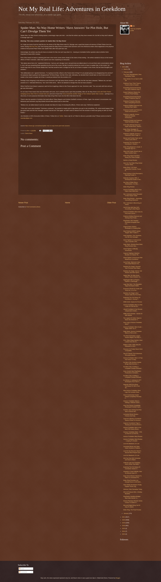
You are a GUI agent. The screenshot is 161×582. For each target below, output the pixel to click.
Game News (28, 133)
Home (67, 203)
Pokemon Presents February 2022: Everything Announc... (132, 101)
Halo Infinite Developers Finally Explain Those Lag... (132, 485)
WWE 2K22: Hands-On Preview (132, 302)
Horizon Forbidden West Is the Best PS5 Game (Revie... (132, 428)
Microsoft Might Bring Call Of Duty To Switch (131, 506)
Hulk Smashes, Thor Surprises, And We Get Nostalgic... (132, 236)
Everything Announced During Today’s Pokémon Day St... (132, 97)
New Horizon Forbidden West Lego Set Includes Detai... (132, 391)
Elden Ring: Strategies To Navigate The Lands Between (132, 130)
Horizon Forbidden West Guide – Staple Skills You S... (133, 327)
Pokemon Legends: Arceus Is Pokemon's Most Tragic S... (132, 134)
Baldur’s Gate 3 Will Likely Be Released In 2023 (132, 345)
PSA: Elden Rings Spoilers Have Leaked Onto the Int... (132, 341)
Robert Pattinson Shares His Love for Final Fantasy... (131, 93)
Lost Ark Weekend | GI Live (131, 443)
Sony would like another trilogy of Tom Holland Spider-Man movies (83, 94)
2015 (123, 528)
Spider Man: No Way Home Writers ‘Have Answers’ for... (132, 276)
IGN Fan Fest (33, 46)
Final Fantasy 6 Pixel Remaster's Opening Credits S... (133, 174)
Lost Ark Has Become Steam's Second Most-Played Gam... (132, 451)
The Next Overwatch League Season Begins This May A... (132, 336)
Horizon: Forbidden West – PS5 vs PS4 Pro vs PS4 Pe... (132, 432)
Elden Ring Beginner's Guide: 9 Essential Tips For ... (132, 147)
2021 (123, 517)
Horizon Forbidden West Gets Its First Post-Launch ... (133, 212)
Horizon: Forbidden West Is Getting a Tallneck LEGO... (131, 401)
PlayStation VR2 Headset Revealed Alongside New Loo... (131, 222)
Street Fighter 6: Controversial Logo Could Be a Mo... (132, 240)
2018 (123, 525)
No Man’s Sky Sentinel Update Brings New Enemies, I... (132, 363)
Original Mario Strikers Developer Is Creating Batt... (132, 227)
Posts (21, 568)
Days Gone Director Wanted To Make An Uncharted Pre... (132, 476)
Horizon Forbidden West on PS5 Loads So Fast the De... (132, 305)
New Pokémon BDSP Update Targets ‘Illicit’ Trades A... (131, 231)
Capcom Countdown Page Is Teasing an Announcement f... (132, 423)
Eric (133, 26)
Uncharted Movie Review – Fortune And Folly (131, 415)
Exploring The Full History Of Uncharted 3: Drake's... (131, 143)
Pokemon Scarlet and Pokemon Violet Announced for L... (132, 110)
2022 (123, 67)
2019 (123, 523)
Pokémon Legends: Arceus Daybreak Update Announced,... (131, 116)
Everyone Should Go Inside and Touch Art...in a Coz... (132, 289)
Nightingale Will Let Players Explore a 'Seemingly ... (131, 280)
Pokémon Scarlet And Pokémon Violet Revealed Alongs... (132, 121)
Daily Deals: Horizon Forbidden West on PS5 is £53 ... (132, 332)
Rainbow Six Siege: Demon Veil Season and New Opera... (132, 271)
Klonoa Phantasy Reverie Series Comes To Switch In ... (132, 501)
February (126, 72)
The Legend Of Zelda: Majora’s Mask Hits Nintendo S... (132, 318)
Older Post (111, 203)
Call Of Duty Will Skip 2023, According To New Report (131, 208)
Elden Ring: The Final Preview (132, 510)
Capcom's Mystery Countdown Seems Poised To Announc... (132, 419)
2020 (123, 520)
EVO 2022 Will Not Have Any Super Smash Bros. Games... (132, 125)
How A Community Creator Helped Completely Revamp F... (132, 396)
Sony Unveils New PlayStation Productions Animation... (132, 371)
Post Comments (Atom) (33, 207)
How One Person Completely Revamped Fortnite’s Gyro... (132, 406)
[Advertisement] (67, 198)
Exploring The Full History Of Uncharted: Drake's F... (131, 467)
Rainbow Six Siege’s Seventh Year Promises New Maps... (132, 267)
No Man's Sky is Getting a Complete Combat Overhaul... (132, 367)
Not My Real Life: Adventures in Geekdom (71, 8)
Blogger (118, 578)
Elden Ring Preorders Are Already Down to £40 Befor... (132, 481)
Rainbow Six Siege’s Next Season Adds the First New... (132, 293)
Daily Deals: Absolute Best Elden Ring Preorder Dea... (133, 245)
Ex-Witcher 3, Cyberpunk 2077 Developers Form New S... (132, 380)
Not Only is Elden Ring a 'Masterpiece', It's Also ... (131, 183)
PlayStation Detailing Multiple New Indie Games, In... (131, 497)
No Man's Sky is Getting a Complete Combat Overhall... (132, 376)
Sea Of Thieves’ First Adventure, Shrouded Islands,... (132, 354)
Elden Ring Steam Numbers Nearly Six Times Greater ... (132, 156)
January (126, 513)
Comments (23, 572)
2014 (123, 531)
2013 (123, 534)
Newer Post (23, 203)
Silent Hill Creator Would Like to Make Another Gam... (132, 152)
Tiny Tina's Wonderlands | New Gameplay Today (132, 75)
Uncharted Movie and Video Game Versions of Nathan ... (132, 447)
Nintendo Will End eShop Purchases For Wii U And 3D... (131, 386)
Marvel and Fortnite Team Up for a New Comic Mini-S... (132, 138)
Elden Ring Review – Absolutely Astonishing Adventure (132, 199)
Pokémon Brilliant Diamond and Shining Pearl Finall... (132, 216)
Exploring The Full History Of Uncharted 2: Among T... (131, 298)
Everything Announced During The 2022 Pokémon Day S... (132, 88)
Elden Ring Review (129, 187)
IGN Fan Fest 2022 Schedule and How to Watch (131, 459)
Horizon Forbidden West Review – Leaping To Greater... (132, 440)
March (126, 69)
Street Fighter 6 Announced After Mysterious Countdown (133, 258)
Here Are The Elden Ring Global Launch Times (132, 163)
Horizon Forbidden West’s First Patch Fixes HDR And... (132, 190)
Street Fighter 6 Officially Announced (130, 249)
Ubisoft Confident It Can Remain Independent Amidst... (132, 310)
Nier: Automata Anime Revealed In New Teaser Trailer (132, 194)
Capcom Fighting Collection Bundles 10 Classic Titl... (131, 253)
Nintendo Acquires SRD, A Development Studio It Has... (132, 178)
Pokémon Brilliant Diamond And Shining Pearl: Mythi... (132, 106)
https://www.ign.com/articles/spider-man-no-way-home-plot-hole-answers (47, 126)
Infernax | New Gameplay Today (132, 489)
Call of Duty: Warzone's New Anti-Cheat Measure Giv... (131, 262)
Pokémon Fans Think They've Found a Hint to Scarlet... (132, 84)
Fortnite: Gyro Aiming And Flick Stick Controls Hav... (132, 410)
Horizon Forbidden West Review (132, 436)
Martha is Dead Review (130, 160)
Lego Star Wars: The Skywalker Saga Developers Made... (132, 285)
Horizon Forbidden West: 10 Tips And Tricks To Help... (133, 358)
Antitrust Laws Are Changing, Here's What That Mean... (131, 463)
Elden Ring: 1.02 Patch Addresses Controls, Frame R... (132, 169)
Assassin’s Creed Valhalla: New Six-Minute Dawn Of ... (132, 472)
